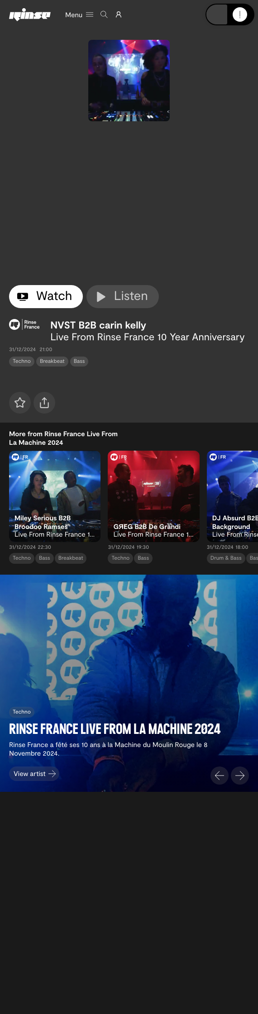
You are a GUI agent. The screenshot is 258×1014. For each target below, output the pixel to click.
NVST (63, 325)
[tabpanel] (129, 203)
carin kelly (122, 325)
